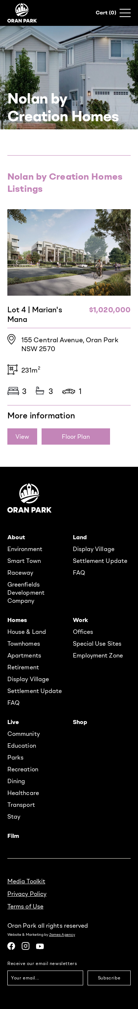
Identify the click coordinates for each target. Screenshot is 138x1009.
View (22, 436)
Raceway (20, 572)
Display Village (93, 549)
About (16, 537)
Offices (83, 631)
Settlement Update (100, 560)
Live (13, 722)
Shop (80, 722)
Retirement (23, 667)
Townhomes (23, 643)
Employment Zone (98, 655)
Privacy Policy (26, 893)
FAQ (79, 572)
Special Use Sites (97, 643)
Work (80, 620)
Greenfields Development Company (26, 592)
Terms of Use (25, 906)
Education (21, 745)
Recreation (22, 769)
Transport (21, 804)
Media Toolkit (26, 881)
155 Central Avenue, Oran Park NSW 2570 (69, 344)
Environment (24, 549)
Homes (17, 620)
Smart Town (24, 560)
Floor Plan (76, 436)
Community (23, 733)
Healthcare (23, 792)
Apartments (24, 655)
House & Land (26, 631)
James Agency (62, 934)
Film (13, 835)
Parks (15, 757)
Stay (13, 816)
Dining (16, 781)
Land (80, 537)
